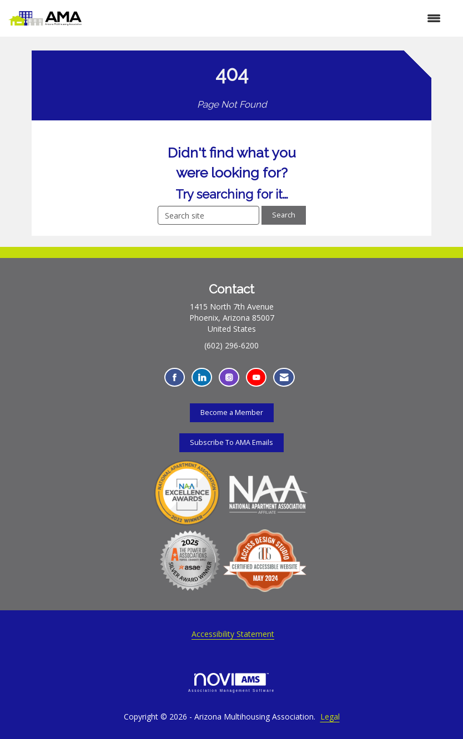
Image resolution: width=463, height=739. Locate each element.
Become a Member (231, 412)
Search (283, 215)
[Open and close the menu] (266, 18)
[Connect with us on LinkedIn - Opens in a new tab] (202, 377)
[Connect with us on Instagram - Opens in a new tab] (229, 377)
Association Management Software (231, 682)
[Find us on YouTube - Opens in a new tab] (256, 377)
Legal (330, 716)
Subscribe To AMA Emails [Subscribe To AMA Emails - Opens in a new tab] (231, 442)
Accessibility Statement (233, 634)
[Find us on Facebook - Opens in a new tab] (174, 377)
